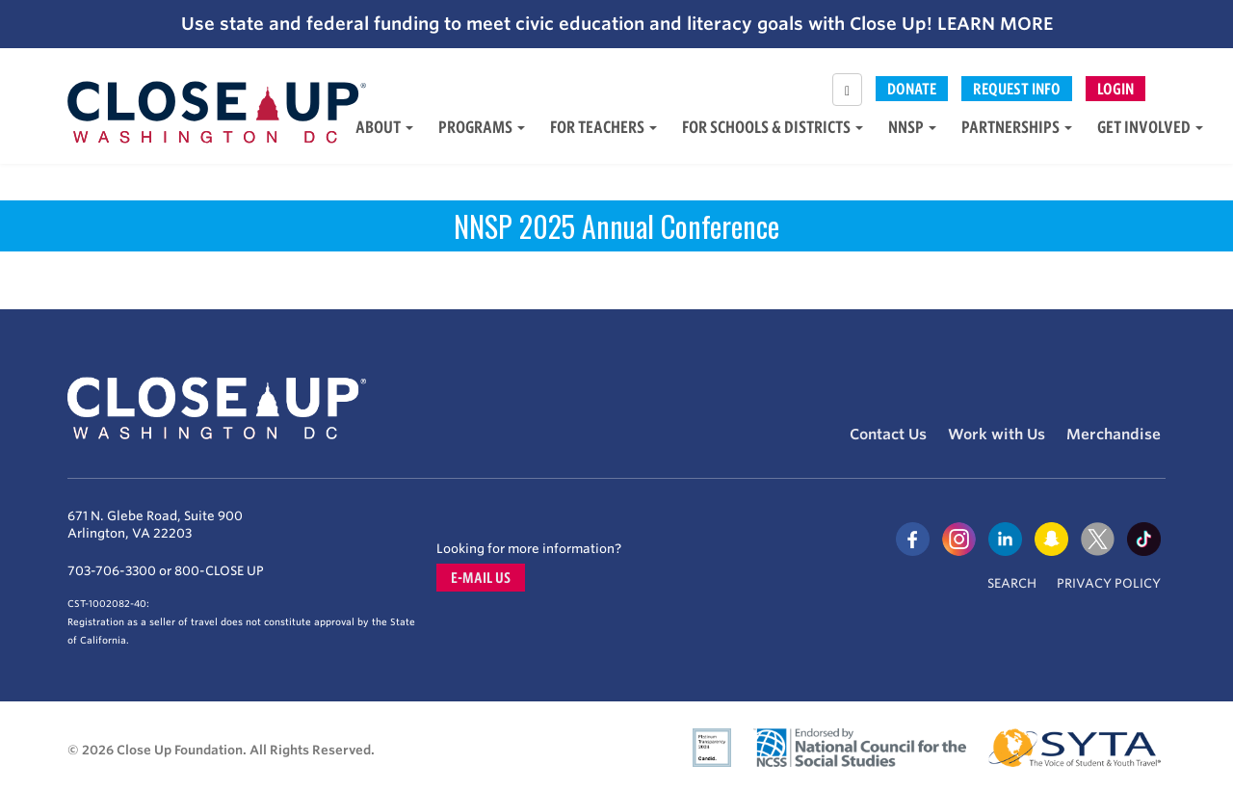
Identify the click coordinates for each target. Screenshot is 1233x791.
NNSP (912, 127)
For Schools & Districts (772, 127)
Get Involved (1150, 127)
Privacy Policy (1109, 583)
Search (1011, 583)
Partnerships (1016, 127)
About (384, 127)
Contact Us (888, 434)
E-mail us (481, 577)
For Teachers (603, 127)
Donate (911, 88)
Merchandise (1113, 434)
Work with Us (996, 434)
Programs (481, 127)
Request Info (1017, 88)
